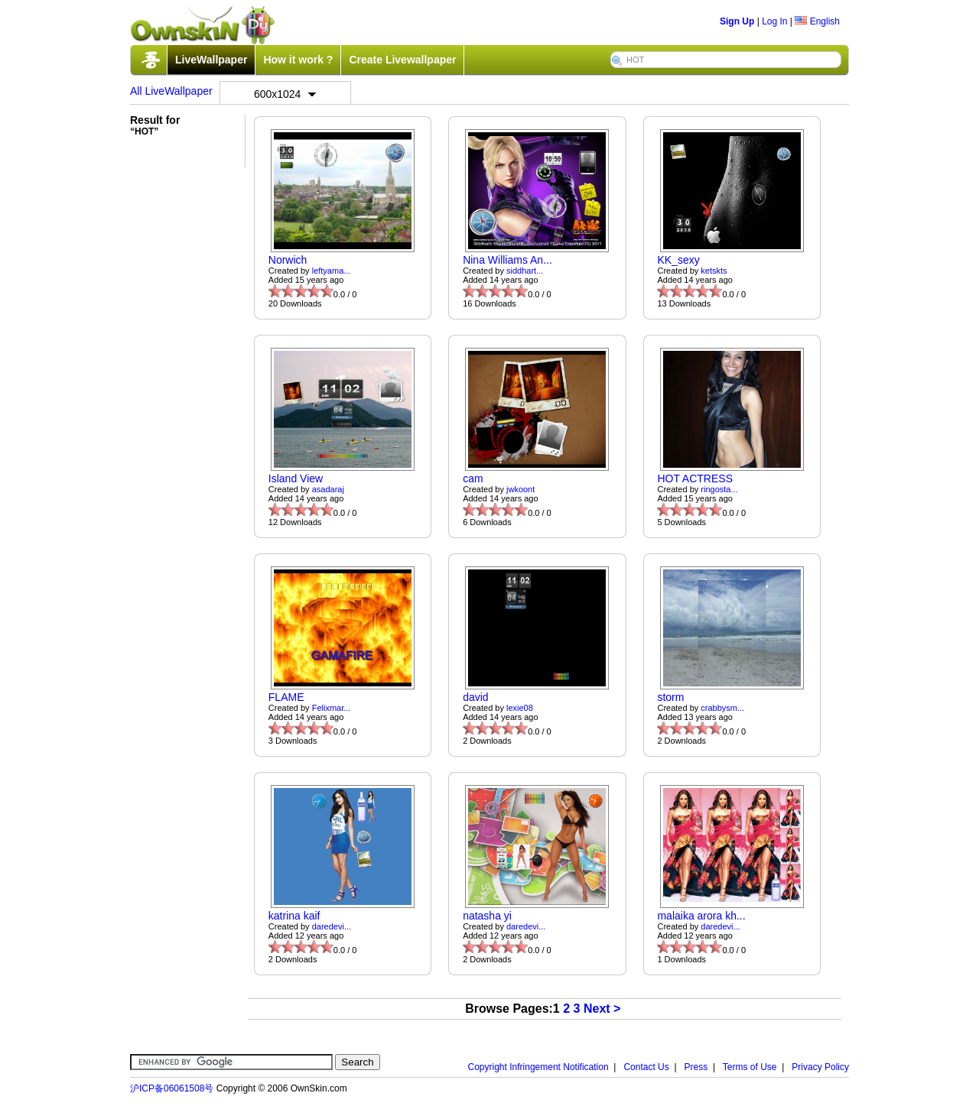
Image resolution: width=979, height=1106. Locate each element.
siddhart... (524, 270)
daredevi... (331, 926)
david (475, 697)
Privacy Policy (820, 1067)
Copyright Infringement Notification (538, 1067)
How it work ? (298, 60)
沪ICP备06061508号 (171, 1088)
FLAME (286, 697)
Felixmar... (331, 707)
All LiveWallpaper (171, 91)
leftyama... (331, 270)
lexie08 (519, 707)
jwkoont (520, 489)
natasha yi (487, 916)
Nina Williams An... (507, 260)
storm (670, 697)
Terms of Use (750, 1067)
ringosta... (719, 489)
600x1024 (285, 94)
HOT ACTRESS (695, 478)
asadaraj (328, 489)
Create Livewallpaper (402, 60)
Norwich (287, 260)
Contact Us (645, 1067)
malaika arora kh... (701, 916)
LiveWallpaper (211, 60)
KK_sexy (678, 260)
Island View (295, 478)
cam (473, 478)
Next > (602, 1008)
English (817, 21)
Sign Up (737, 21)
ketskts (714, 270)
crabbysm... (722, 707)
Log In (774, 21)
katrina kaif (294, 916)
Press (696, 1067)
